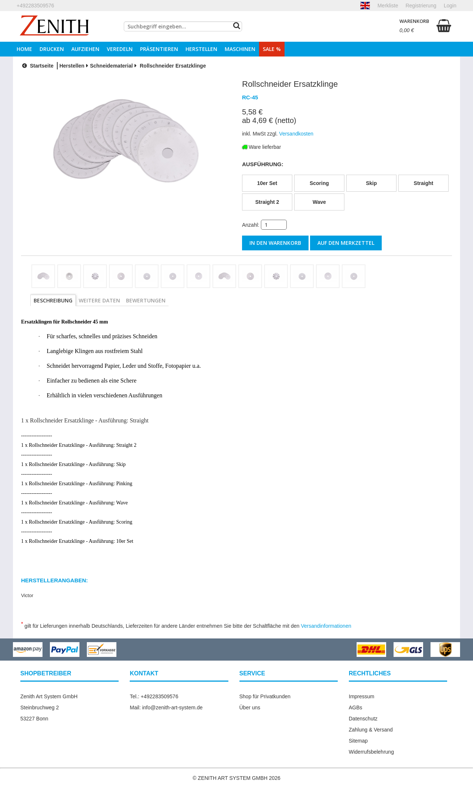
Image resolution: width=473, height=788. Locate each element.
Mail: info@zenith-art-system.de (166, 707)
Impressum (361, 696)
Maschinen (240, 48)
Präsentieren (159, 48)
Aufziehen (85, 48)
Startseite (37, 66)
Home (24, 48)
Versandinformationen (326, 625)
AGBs (356, 707)
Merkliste (387, 5)
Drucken (52, 48)
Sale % (272, 48)
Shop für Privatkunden (265, 696)
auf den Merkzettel (345, 242)
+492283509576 (35, 5)
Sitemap (358, 740)
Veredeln (120, 48)
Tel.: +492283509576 (154, 696)
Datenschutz (363, 718)
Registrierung (420, 5)
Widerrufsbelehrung (371, 751)
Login (450, 5)
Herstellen (201, 48)
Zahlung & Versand (371, 729)
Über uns (250, 707)
